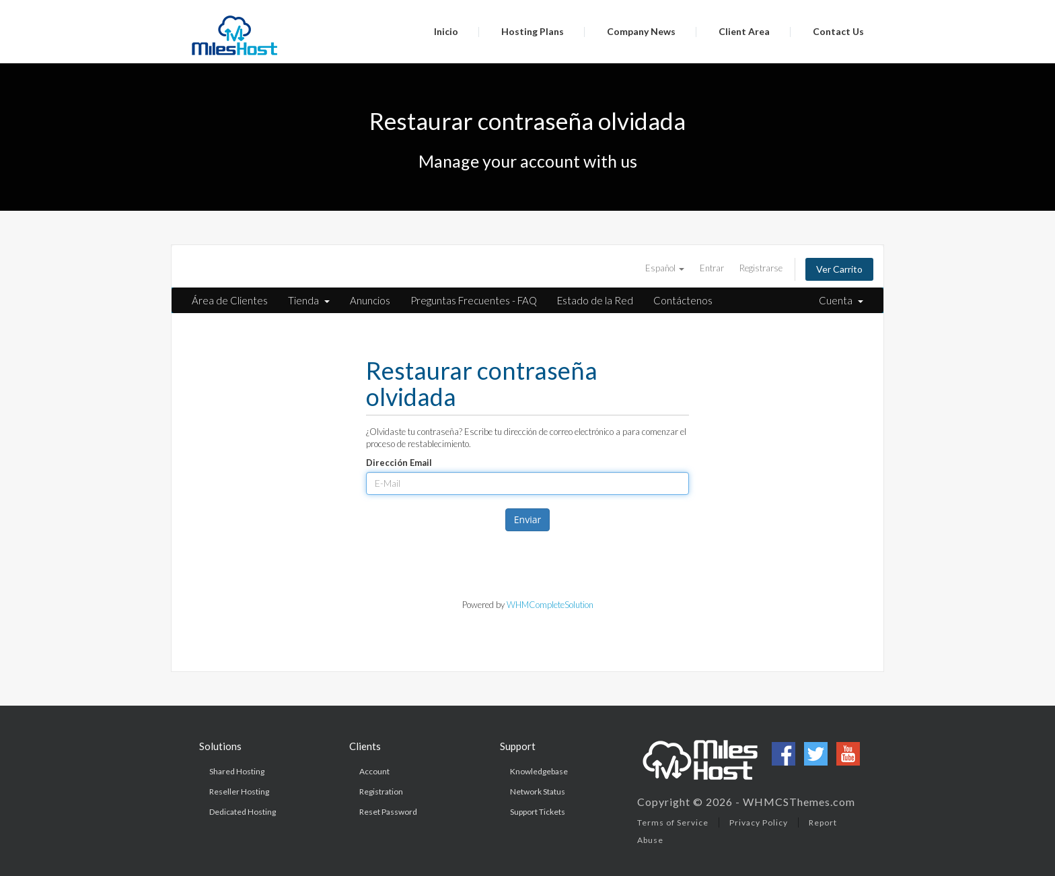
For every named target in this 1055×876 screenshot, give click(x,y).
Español (664, 268)
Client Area (744, 31)
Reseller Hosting (239, 791)
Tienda (309, 300)
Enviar (527, 519)
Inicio (446, 31)
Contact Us (838, 31)
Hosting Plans (532, 31)
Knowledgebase (539, 771)
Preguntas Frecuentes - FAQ (473, 300)
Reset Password (388, 812)
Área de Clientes (230, 300)
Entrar (712, 268)
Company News (641, 31)
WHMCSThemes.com (799, 801)
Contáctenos (683, 300)
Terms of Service (672, 822)
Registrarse (761, 268)
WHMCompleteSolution (550, 604)
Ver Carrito (839, 269)
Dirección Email (399, 462)
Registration (381, 791)
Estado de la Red (595, 300)
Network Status (537, 791)
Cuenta (841, 300)
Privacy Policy (758, 822)
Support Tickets (537, 812)
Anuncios (370, 300)
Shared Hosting (236, 771)
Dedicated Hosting (242, 812)
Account (374, 771)
